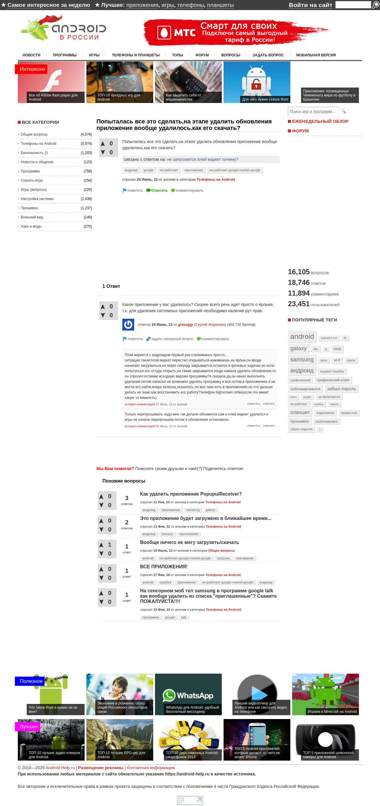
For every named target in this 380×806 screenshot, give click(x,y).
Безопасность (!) (34, 153)
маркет (307, 397)
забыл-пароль (341, 388)
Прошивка (29, 208)
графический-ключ (333, 380)
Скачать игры (32, 180)
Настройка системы (37, 199)
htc (316, 349)
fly (345, 337)
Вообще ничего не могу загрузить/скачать (189, 542)
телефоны (190, 5)
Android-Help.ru (60, 767)
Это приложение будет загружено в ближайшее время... (205, 518)
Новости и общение (37, 162)
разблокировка (326, 421)
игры (168, 5)
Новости (31, 55)
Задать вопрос (268, 55)
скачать (167, 534)
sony (323, 360)
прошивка (299, 421)
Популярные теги (314, 319)
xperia (351, 360)
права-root (349, 413)
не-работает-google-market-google (235, 170)
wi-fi (337, 360)
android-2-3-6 (329, 338)
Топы (177, 55)
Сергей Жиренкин (210, 325)
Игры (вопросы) (34, 190)
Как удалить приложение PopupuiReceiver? (191, 493)
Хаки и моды (31, 226)
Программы (65, 55)
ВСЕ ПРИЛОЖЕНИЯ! (164, 566)
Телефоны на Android (38, 144)
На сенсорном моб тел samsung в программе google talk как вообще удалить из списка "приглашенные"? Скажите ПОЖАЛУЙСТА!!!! (208, 596)
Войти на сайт (310, 4)
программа (150, 617)
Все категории (40, 122)
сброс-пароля (301, 429)
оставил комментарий (140, 404)
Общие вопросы (34, 134)
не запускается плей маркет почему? (202, 159)
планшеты (220, 5)
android (147, 558)
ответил (144, 325)
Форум (202, 55)
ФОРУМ (300, 130)
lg (326, 349)
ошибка (165, 582)
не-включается (329, 397)
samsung (193, 510)
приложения (142, 5)
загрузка (223, 558)
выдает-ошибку (332, 371)
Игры (94, 55)
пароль (334, 404)
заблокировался (305, 389)
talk (183, 617)
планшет (300, 412)
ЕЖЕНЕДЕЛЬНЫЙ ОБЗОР (320, 121)
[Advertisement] (146, 235)
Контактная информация (151, 767)
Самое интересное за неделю (48, 5)
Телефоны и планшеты (136, 55)
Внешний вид (32, 217)
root (337, 348)
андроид (131, 170)
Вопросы (230, 55)
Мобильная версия (316, 55)
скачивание (244, 558)
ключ (293, 397)
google (148, 170)
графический (300, 380)
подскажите (325, 413)
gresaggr (185, 325)
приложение (193, 170)
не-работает (169, 170)
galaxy (210, 510)
